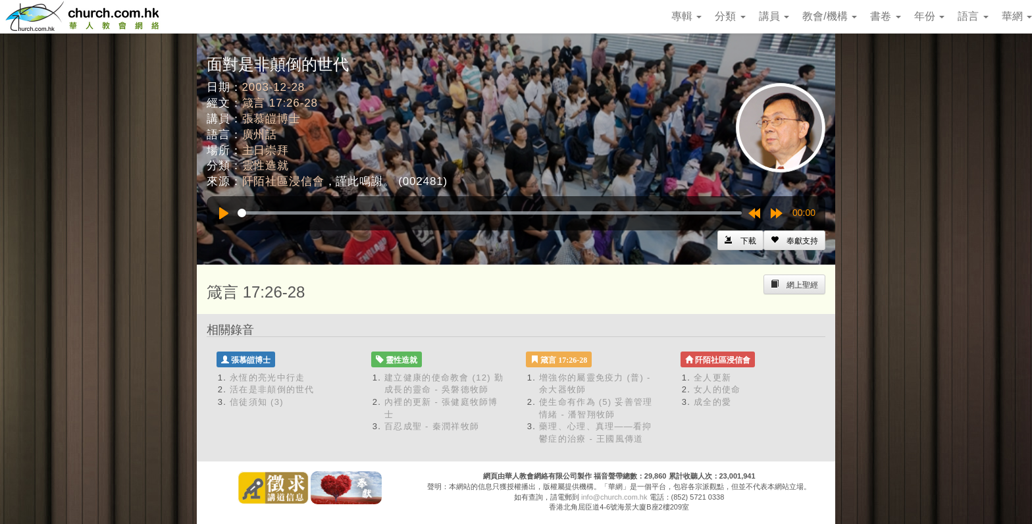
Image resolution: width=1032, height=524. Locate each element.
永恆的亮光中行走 (267, 377)
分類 (730, 16)
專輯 (686, 16)
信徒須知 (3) (257, 402)
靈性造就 (265, 165)
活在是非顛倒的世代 (272, 389)
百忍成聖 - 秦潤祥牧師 (431, 426)
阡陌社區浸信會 (283, 181)
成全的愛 (712, 402)
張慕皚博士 (271, 119)
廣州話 (260, 134)
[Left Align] (794, 240)
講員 (774, 16)
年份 (929, 16)
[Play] (223, 213)
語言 (973, 16)
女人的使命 (717, 389)
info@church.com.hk (614, 497)
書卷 (885, 16)
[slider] (490, 213)
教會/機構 (829, 16)
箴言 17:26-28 (280, 103)
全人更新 (712, 377)
